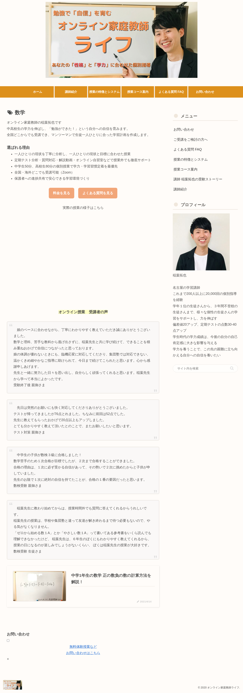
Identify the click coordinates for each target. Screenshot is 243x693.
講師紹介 (180, 189)
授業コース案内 (185, 169)
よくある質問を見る (97, 193)
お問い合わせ (184, 129)
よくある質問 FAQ (188, 149)
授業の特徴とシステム (191, 159)
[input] (205, 369)
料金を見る (61, 193)
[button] (232, 368)
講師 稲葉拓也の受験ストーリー (198, 179)
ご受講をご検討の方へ (191, 139)
